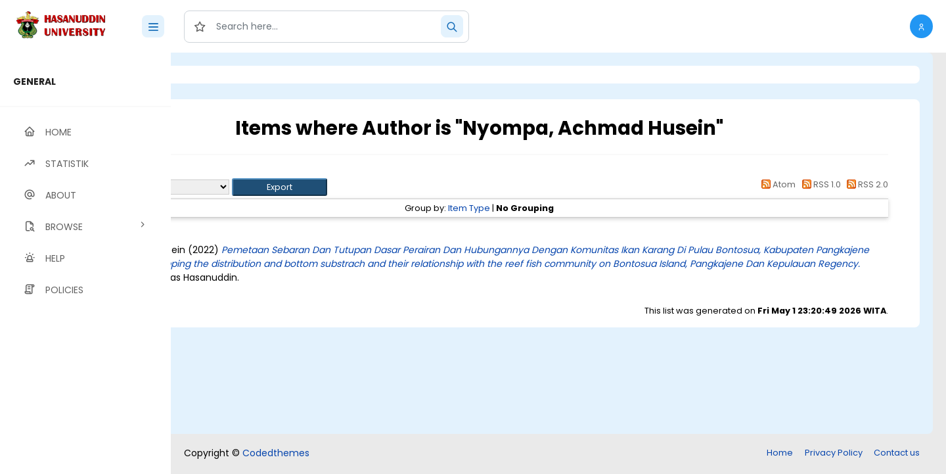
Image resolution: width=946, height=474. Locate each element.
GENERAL (34, 81)
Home (780, 452)
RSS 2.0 (865, 184)
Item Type (542, 208)
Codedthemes (275, 453)
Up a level (242, 172)
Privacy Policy (834, 452)
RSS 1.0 (819, 184)
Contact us (897, 452)
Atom (776, 184)
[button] (921, 26)
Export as (234, 187)
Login (226, 74)
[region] (85, 263)
